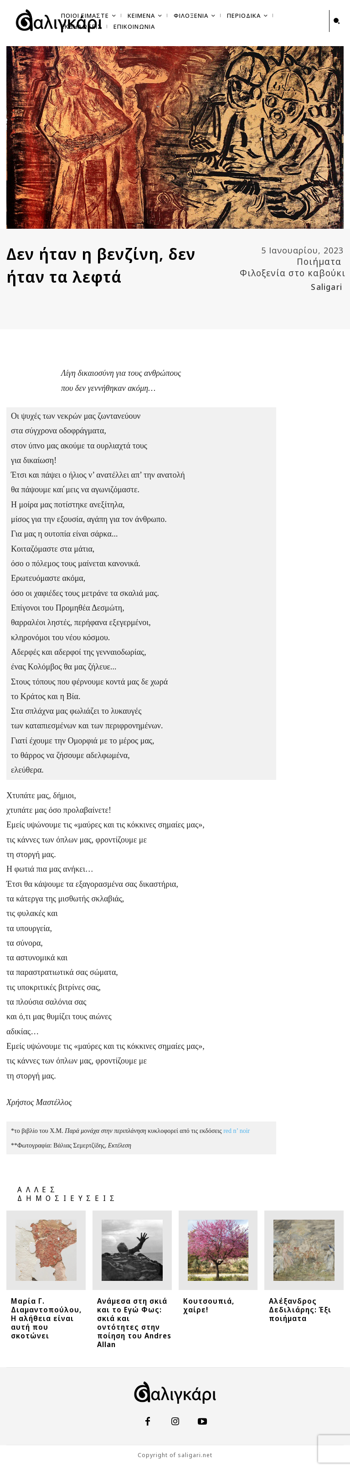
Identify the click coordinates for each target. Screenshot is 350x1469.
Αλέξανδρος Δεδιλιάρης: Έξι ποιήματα (300, 1309)
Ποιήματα (319, 261)
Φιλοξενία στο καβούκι (292, 273)
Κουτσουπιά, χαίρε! (208, 1305)
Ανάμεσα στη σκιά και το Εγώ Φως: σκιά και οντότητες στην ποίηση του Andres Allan (134, 1322)
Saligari (326, 286)
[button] (336, 21)
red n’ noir (236, 1131)
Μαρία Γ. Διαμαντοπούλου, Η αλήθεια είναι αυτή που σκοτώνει (46, 1318)
